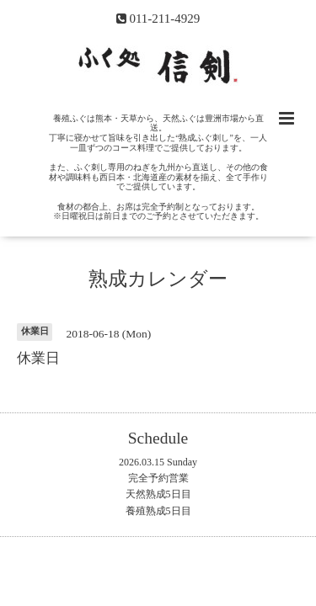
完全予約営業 (158, 478)
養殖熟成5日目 (158, 511)
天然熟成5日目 (158, 494)
